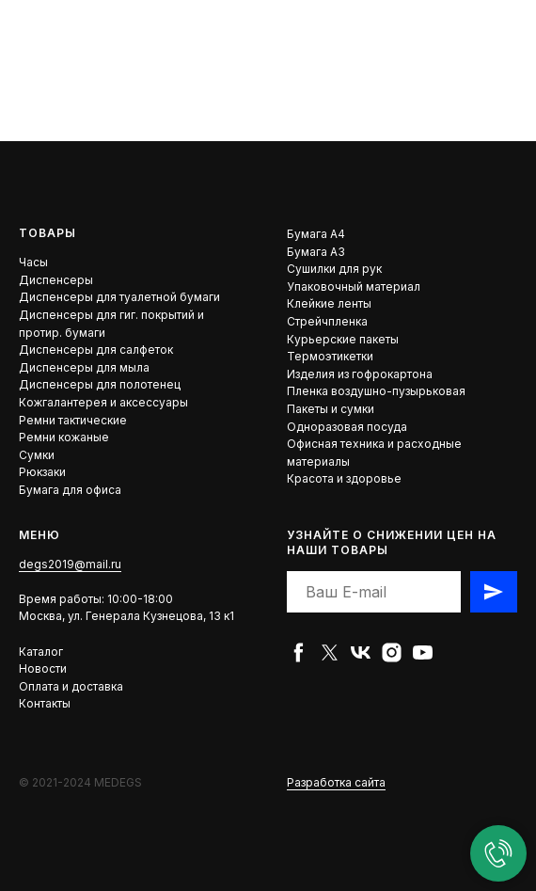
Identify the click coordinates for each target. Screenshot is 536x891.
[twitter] (329, 652)
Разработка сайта (336, 782)
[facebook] (298, 652)
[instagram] (391, 652)
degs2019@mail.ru (70, 564)
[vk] (360, 652)
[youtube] (422, 652)
